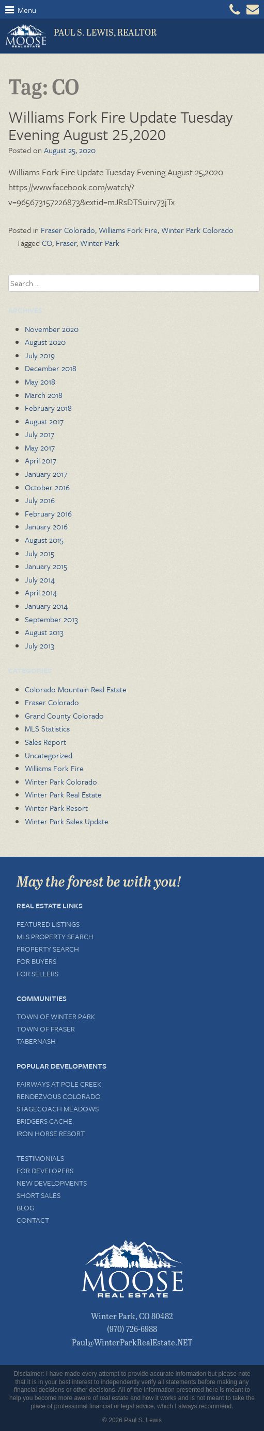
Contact (33, 1219)
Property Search (48, 948)
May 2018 (40, 381)
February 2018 (48, 407)
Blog (25, 1207)
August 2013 (44, 632)
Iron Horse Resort (51, 1133)
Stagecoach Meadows (58, 1108)
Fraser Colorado (68, 230)
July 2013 (39, 645)
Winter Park (99, 242)
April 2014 (41, 592)
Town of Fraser (46, 1028)
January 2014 (46, 605)
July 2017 (39, 434)
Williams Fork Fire (128, 230)
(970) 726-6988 (132, 1329)
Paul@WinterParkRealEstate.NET (132, 1342)
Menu (20, 10)
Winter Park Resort (56, 807)
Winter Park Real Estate (63, 794)
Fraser (66, 242)
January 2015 (46, 566)
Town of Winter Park (56, 1016)
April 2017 (40, 460)
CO (47, 242)
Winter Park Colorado (197, 230)
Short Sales (38, 1195)
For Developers (45, 1170)
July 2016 (40, 500)
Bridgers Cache (44, 1121)
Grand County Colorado (64, 715)
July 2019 (40, 355)
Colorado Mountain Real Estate (76, 689)
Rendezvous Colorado (59, 1096)
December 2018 (50, 368)
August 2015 (44, 539)
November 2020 (52, 329)
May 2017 (40, 447)
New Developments (52, 1182)
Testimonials (40, 1158)
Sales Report (45, 741)
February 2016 (48, 513)
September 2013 (51, 619)
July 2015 (39, 553)
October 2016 (47, 487)
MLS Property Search (55, 936)
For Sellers (37, 973)
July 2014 (40, 579)
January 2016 (46, 526)
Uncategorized (48, 755)
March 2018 (44, 395)
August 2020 (45, 341)
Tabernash (36, 1041)
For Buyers (36, 961)
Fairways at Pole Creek (59, 1083)
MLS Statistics (47, 728)
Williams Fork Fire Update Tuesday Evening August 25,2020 (120, 125)
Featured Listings (48, 924)
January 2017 (46, 473)
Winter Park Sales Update (66, 821)
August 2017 (44, 421)
